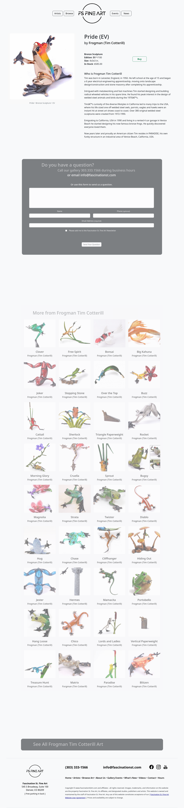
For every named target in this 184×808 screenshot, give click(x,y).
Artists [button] (57, 13)
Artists (76, 777)
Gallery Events (114, 777)
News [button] (126, 13)
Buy (140, 59)
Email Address (91, 217)
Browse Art (88, 777)
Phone (115, 210)
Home (68, 777)
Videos (142, 777)
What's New (130, 777)
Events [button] (115, 13)
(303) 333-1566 (76, 767)
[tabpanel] (127, 107)
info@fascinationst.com (96, 183)
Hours (161, 777)
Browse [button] (69, 13)
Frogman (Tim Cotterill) (107, 43)
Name (68, 210)
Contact (152, 777)
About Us (100, 777)
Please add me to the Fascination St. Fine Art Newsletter (92, 224)
